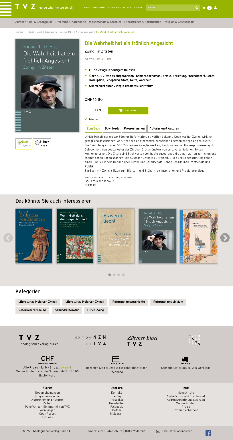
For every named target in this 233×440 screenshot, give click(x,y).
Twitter (116, 410)
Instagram (116, 414)
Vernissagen (47, 410)
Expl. (98, 110)
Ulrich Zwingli (96, 310)
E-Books (47, 417)
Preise (185, 407)
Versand (66, 368)
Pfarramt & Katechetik (70, 22)
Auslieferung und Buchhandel (185, 396)
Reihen (47, 403)
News (87, 7)
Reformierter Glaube (32, 310)
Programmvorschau (47, 396)
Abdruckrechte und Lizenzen (186, 400)
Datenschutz (113, 431)
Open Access (47, 414)
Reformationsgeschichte (128, 302)
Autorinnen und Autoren (47, 400)
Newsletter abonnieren (174, 431)
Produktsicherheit (186, 410)
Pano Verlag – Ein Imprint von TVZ (47, 407)
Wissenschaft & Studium (105, 22)
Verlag (116, 396)
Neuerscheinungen (47, 393)
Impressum (95, 431)
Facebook (116, 407)
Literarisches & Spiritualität (142, 22)
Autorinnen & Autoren (119, 7)
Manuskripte (185, 393)
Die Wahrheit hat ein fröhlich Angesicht (115, 32)
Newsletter (116, 403)
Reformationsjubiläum (168, 302)
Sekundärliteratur (67, 310)
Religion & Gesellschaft (179, 22)
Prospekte (98, 7)
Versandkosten (185, 403)
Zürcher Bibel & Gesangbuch (33, 22)
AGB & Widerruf (134, 431)
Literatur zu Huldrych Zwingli (37, 302)
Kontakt (138, 7)
